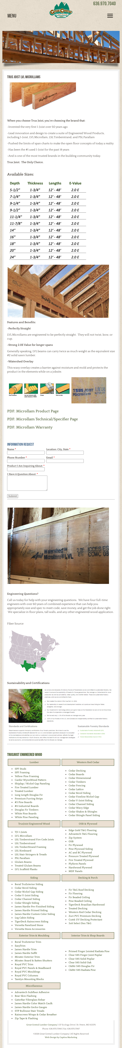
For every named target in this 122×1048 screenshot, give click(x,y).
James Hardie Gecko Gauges (31, 1007)
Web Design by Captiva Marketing (61, 1037)
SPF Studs (20, 768)
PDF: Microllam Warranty (30, 427)
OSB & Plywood (88, 823)
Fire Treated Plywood (81, 860)
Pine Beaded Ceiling (80, 901)
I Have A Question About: (22, 474)
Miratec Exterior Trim (27, 956)
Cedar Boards (76, 774)
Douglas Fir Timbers (26, 809)
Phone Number (17, 457)
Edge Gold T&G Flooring (83, 830)
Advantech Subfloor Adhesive (32, 992)
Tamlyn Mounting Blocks (29, 979)
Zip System (75, 837)
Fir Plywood (76, 845)
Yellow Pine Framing (27, 776)
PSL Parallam (22, 858)
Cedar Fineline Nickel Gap (84, 796)
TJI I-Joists (21, 832)
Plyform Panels (77, 863)
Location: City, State (58, 449)
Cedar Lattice (76, 789)
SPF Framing (22, 772)
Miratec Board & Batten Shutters (33, 960)
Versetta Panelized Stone (29, 925)
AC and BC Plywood (80, 852)
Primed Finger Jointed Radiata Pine (89, 951)
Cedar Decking (77, 770)
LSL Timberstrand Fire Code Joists (34, 839)
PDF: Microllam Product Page (33, 411)
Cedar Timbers (77, 781)
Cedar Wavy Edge (79, 807)
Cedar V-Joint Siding (80, 800)
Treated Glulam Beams (28, 865)
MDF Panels (75, 871)
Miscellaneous (34, 985)
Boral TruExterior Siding (29, 884)
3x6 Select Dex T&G (80, 923)
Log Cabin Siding (24, 917)
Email (50, 457)
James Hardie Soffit (26, 953)
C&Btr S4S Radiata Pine (82, 970)
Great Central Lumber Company (41, 1025)
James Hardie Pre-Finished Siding (34, 906)
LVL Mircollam (23, 835)
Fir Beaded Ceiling (79, 897)
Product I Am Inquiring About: (25, 465)
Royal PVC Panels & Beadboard (33, 968)
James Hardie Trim (26, 949)
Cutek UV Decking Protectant (85, 919)
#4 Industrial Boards (27, 806)
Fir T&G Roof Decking (81, 889)
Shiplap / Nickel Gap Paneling (32, 783)
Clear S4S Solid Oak (80, 962)
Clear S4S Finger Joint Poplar (85, 955)
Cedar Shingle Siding (27, 902)
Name (11, 449)
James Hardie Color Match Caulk (34, 1003)
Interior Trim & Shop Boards (88, 935)
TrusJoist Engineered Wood (24, 755)
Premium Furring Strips (29, 798)
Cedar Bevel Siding (80, 793)
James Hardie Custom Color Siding (35, 914)
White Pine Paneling (26, 817)
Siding (34, 877)
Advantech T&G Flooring (83, 834)
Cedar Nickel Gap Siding (29, 891)
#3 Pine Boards (23, 802)
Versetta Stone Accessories (30, 929)
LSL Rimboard (23, 850)
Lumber (34, 762)
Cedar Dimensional (80, 778)
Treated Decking (78, 908)
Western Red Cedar (88, 762)
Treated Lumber (24, 791)
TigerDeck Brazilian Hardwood (87, 904)
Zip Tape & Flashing (26, 1018)
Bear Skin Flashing (25, 995)
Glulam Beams (23, 862)
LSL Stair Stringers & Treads (31, 854)
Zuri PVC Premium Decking (85, 916)
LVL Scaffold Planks (26, 869)
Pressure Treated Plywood (84, 856)
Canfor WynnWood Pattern (30, 780)
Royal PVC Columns (26, 975)
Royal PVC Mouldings (27, 971)
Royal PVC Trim (24, 964)
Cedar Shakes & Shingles (83, 811)
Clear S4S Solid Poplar (82, 958)
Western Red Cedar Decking (85, 912)
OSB (71, 841)
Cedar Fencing (77, 785)
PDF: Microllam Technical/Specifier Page (42, 419)
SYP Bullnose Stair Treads (29, 1010)
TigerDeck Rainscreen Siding (31, 921)
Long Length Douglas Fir (29, 794)
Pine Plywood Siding (81, 848)
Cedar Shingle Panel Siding (84, 815)
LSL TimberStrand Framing (30, 847)
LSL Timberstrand (25, 843)
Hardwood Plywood (80, 867)
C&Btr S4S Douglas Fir (82, 966)
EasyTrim (20, 945)
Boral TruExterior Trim (28, 941)
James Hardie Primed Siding (31, 910)
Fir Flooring (75, 893)
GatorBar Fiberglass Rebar (30, 999)
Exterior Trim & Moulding (34, 935)
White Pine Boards (26, 813)
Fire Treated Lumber (26, 787)
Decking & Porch (88, 877)
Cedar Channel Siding (81, 804)
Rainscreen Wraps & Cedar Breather (36, 1014)
